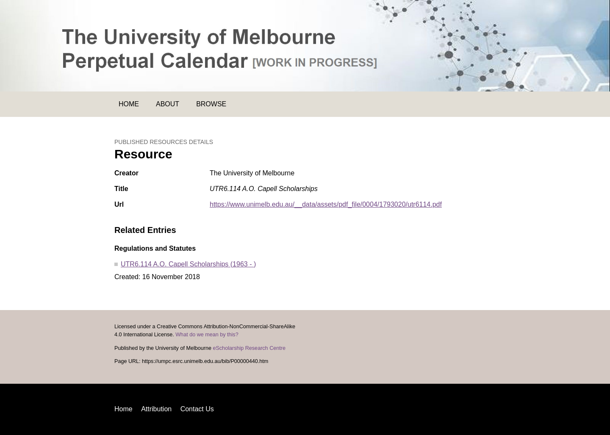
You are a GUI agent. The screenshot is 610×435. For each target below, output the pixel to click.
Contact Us (197, 409)
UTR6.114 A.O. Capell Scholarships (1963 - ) (188, 264)
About (167, 104)
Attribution (156, 409)
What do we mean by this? (206, 335)
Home (129, 104)
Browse (211, 104)
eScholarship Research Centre (249, 348)
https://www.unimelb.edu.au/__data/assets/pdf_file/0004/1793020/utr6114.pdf (326, 204)
